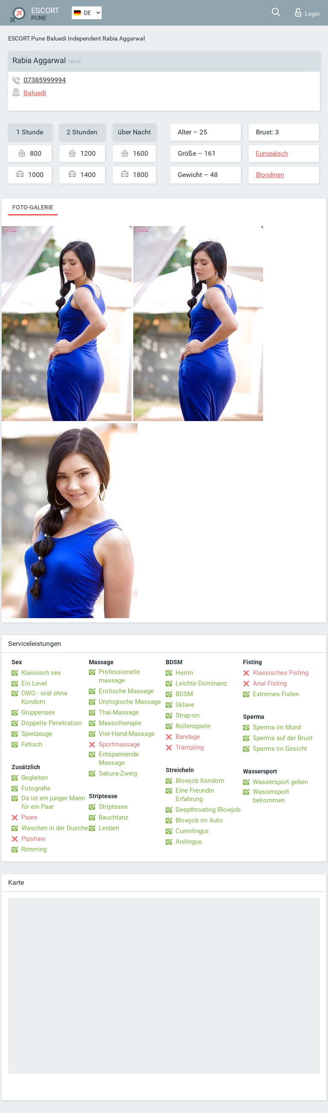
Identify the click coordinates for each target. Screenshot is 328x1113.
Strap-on (187, 715)
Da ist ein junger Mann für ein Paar (53, 802)
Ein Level (34, 683)
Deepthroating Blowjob (208, 810)
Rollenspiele (193, 726)
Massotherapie (120, 723)
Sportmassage (119, 744)
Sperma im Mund (277, 727)
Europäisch (272, 153)
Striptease (113, 807)
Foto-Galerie (32, 207)
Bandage (188, 737)
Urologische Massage (130, 702)
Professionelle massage (119, 676)
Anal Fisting (270, 683)
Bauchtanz (113, 817)
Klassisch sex (41, 673)
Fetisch (31, 744)
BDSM (184, 694)
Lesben (109, 828)
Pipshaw (33, 839)
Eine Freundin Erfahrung (195, 795)
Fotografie (35, 788)
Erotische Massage (126, 691)
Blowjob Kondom (200, 781)
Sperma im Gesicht (280, 749)
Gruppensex (38, 712)
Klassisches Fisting (280, 673)
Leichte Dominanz (201, 683)
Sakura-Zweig (118, 773)
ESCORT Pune (26, 38)
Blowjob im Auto (199, 820)
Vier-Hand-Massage (127, 734)
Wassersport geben (280, 782)
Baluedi (56, 38)
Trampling (190, 747)
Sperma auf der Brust (283, 738)
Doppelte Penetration (51, 723)
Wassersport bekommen (271, 796)
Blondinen (270, 175)
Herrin (184, 673)
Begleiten (34, 778)
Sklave (185, 705)
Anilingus (189, 842)
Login (307, 12)
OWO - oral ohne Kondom (44, 697)
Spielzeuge (36, 734)
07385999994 (44, 80)
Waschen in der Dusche (54, 828)
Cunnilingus (192, 831)
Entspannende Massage (119, 758)
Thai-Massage (119, 712)
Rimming (34, 849)
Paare (29, 817)
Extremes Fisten (276, 694)
